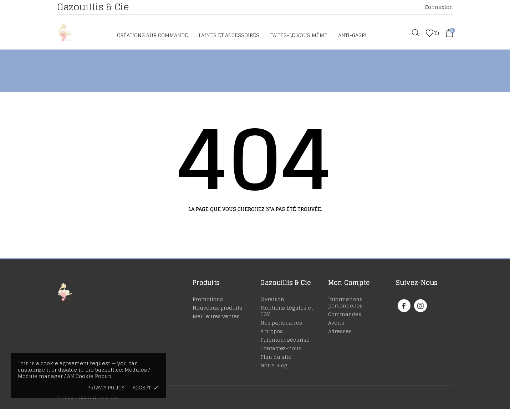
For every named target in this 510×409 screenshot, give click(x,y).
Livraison (272, 299)
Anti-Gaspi (352, 35)
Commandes (344, 314)
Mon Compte (349, 282)
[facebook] (404, 306)
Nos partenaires (281, 322)
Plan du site (275, 356)
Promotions (208, 299)
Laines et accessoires (229, 35)
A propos (271, 331)
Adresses (340, 331)
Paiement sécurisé (285, 339)
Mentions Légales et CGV (286, 311)
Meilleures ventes (216, 316)
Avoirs (336, 322)
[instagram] (420, 306)
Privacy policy (105, 388)
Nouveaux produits (217, 307)
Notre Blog (273, 365)
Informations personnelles (345, 302)
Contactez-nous (280, 348)
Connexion (439, 6)
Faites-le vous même (298, 35)
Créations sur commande (152, 35)
